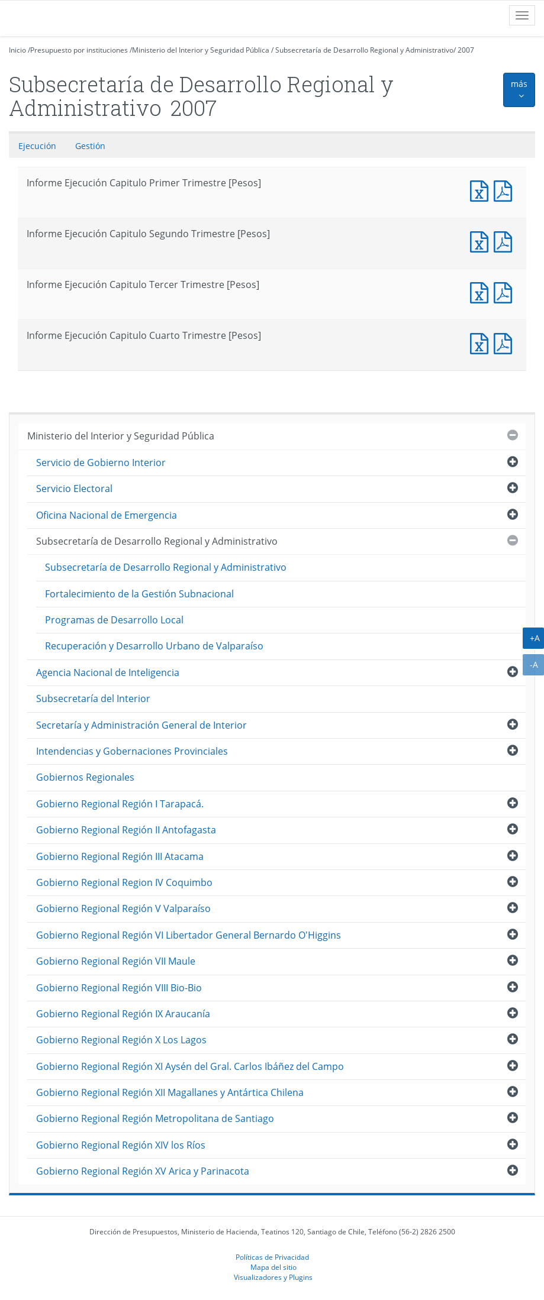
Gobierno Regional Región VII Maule (115, 961)
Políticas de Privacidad (272, 1257)
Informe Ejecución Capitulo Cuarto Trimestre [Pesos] (482, 342)
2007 (466, 50)
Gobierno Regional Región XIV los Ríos (120, 1145)
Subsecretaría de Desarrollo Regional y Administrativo (364, 50)
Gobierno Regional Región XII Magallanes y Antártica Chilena (170, 1092)
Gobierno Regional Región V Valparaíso (123, 908)
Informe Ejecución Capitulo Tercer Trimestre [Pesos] (482, 291)
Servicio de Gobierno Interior (101, 462)
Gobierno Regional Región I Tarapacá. (120, 803)
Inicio (17, 50)
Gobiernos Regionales (85, 777)
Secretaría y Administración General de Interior (141, 725)
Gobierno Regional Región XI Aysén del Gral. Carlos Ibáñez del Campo (190, 1066)
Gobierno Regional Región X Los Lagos (121, 1039)
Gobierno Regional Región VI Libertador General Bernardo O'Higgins (188, 935)
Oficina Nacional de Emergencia (106, 515)
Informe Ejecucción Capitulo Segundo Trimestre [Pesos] (505, 240)
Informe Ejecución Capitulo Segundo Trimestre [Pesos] (482, 240)
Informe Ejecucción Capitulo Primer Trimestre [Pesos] (505, 189)
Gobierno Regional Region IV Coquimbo (124, 882)
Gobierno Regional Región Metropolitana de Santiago (155, 1118)
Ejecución (37, 145)
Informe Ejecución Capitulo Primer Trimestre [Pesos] (482, 189)
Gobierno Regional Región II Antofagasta (126, 829)
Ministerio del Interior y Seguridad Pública (200, 50)
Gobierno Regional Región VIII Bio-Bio (119, 987)
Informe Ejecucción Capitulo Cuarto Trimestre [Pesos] (505, 342)
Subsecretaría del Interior (93, 698)
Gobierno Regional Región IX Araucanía (123, 1013)
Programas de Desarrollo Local (114, 619)
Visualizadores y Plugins (273, 1277)
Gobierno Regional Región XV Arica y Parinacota (142, 1171)
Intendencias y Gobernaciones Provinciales (132, 751)
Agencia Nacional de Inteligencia (107, 672)
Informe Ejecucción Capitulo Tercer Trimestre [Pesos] (505, 291)
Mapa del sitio (273, 1267)
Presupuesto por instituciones (79, 50)
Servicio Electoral (74, 488)
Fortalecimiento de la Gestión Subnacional (139, 593)
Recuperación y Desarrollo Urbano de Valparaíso (154, 645)
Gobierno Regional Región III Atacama (120, 856)
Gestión (90, 145)
